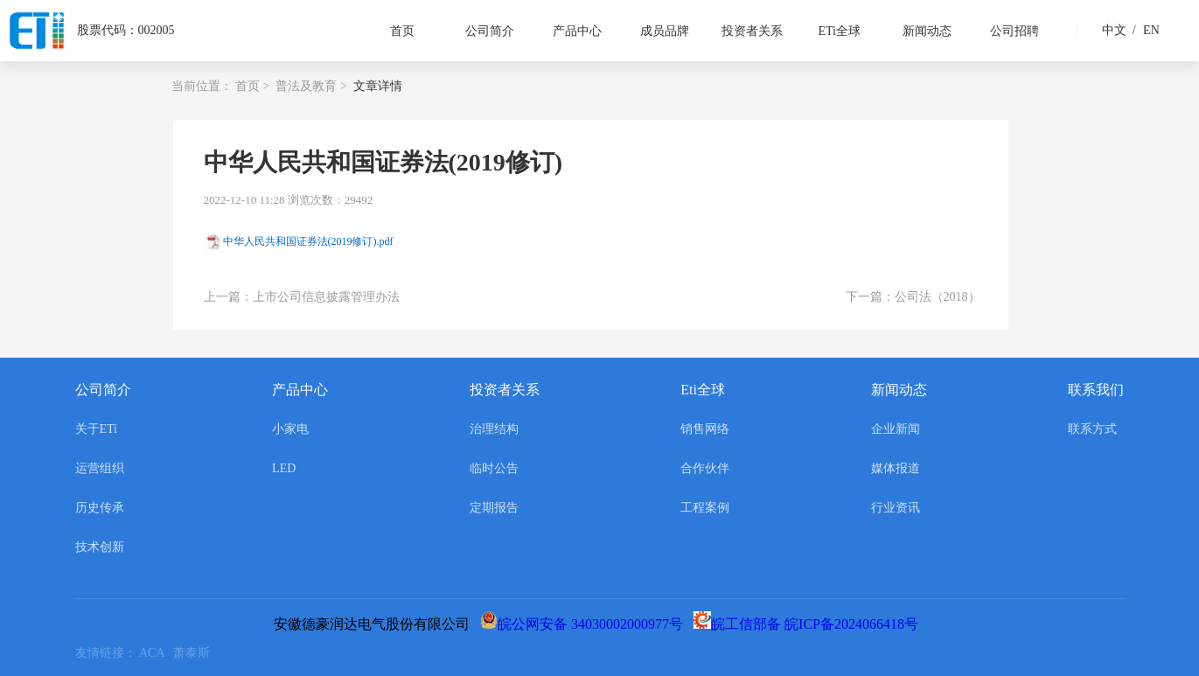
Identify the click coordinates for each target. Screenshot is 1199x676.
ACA (156, 652)
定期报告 (494, 507)
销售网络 (704, 429)
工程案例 (704, 507)
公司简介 (489, 31)
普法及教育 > (310, 86)
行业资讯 (895, 507)
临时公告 (494, 468)
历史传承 (99, 507)
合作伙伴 (704, 468)
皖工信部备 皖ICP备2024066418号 (809, 624)
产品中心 (577, 31)
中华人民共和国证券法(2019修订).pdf (308, 241)
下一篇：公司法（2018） (913, 296)
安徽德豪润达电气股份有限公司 (375, 624)
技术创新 (99, 547)
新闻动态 (927, 31)
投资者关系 (752, 31)
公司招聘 (1014, 31)
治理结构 (494, 429)
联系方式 (1092, 429)
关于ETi (96, 429)
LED (284, 468)
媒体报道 (895, 468)
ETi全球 (839, 31)
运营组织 (99, 468)
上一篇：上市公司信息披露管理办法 (302, 296)
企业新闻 (895, 429)
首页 (402, 31)
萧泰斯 (194, 652)
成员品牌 (664, 31)
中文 (1114, 30)
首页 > (252, 86)
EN (1144, 30)
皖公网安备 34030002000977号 (585, 624)
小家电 (290, 429)
